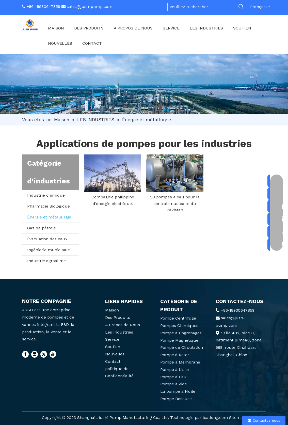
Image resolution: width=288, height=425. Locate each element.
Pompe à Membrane (180, 362)
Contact (112, 361)
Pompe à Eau (173, 376)
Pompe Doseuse (176, 398)
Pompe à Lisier (174, 369)
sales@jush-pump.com (89, 6)
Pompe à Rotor (174, 354)
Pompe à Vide (173, 384)
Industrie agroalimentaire (52, 260)
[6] (144, 84)
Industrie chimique (46, 195)
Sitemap (237, 417)
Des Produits (117, 317)
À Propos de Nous (122, 324)
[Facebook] (25, 354)
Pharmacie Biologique (48, 206)
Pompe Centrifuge (178, 318)
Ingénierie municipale (48, 249)
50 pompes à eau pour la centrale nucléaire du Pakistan (175, 203)
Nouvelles (114, 354)
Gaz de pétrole (41, 228)
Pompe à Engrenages (181, 332)
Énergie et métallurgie (49, 217)
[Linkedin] (34, 354)
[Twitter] (43, 354)
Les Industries (119, 332)
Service (112, 339)
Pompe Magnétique (179, 340)
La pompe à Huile (177, 391)
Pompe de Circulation (181, 347)
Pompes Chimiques (179, 325)
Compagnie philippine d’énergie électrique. (112, 200)
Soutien (112, 346)
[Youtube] (53, 354)
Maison (112, 310)
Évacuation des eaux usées (53, 239)
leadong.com (215, 417)
